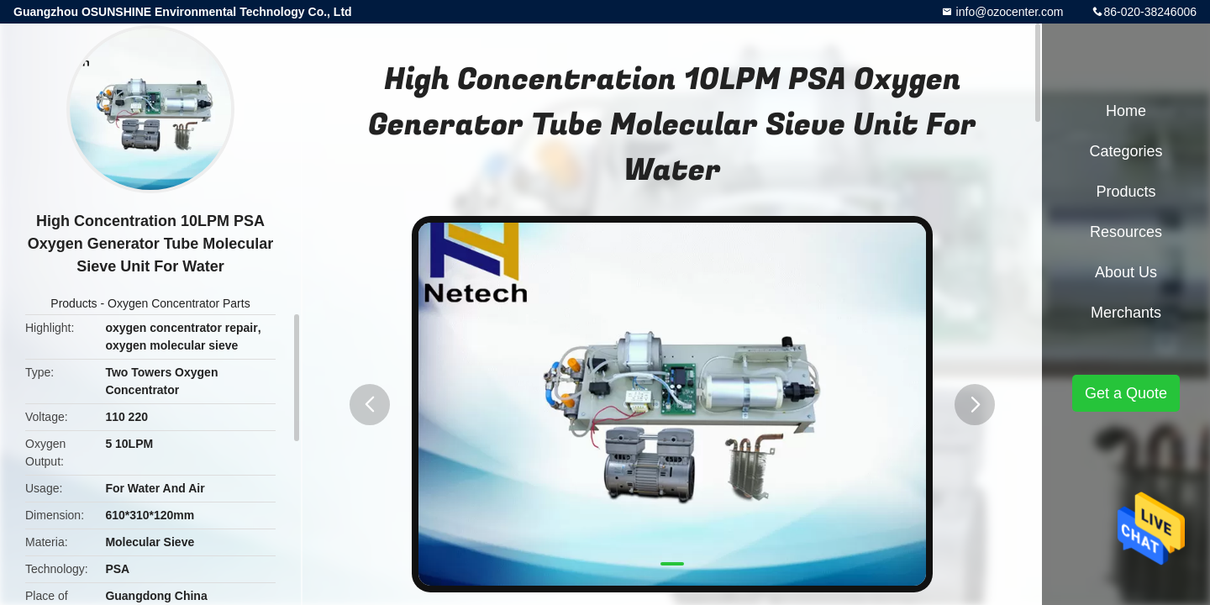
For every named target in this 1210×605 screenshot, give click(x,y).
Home (1126, 111)
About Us (1126, 272)
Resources (1126, 232)
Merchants (1126, 312)
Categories (1125, 151)
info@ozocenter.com (1008, 11)
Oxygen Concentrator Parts (179, 303)
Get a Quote (1126, 393)
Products (73, 303)
